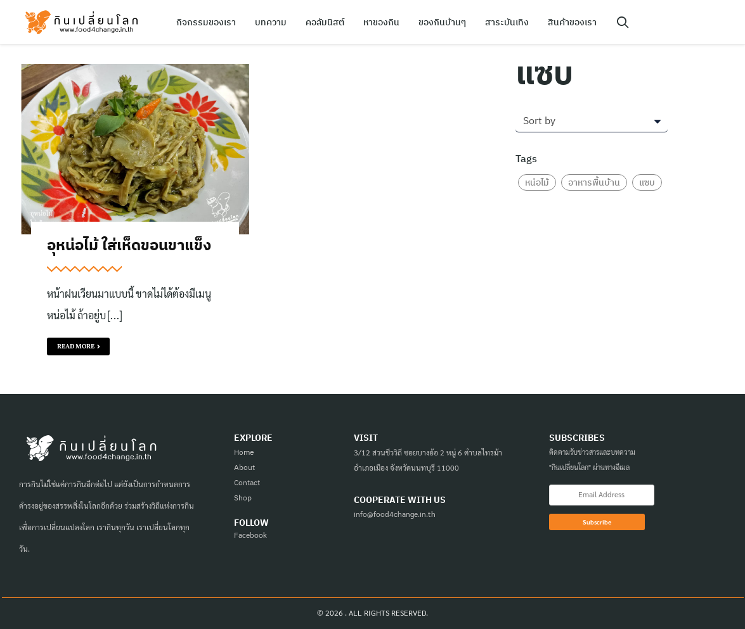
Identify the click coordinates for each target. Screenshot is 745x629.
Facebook (250, 535)
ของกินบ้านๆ (442, 22)
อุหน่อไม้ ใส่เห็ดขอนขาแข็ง (129, 244)
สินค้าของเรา (572, 22)
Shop (243, 497)
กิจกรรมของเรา (206, 22)
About (244, 467)
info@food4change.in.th (395, 514)
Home (244, 452)
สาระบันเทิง (507, 22)
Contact (247, 482)
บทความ (271, 22)
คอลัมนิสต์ (325, 22)
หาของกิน (381, 22)
